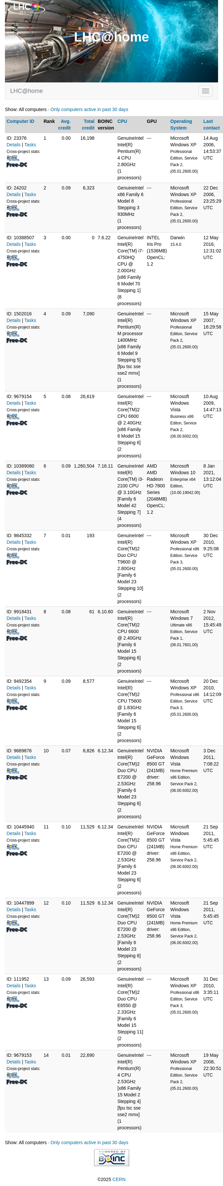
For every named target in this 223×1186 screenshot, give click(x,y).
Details (14, 144)
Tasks (30, 144)
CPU (122, 121)
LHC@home (26, 91)
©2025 (111, 1179)
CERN (119, 1179)
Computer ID (20, 121)
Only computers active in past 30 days (90, 109)
